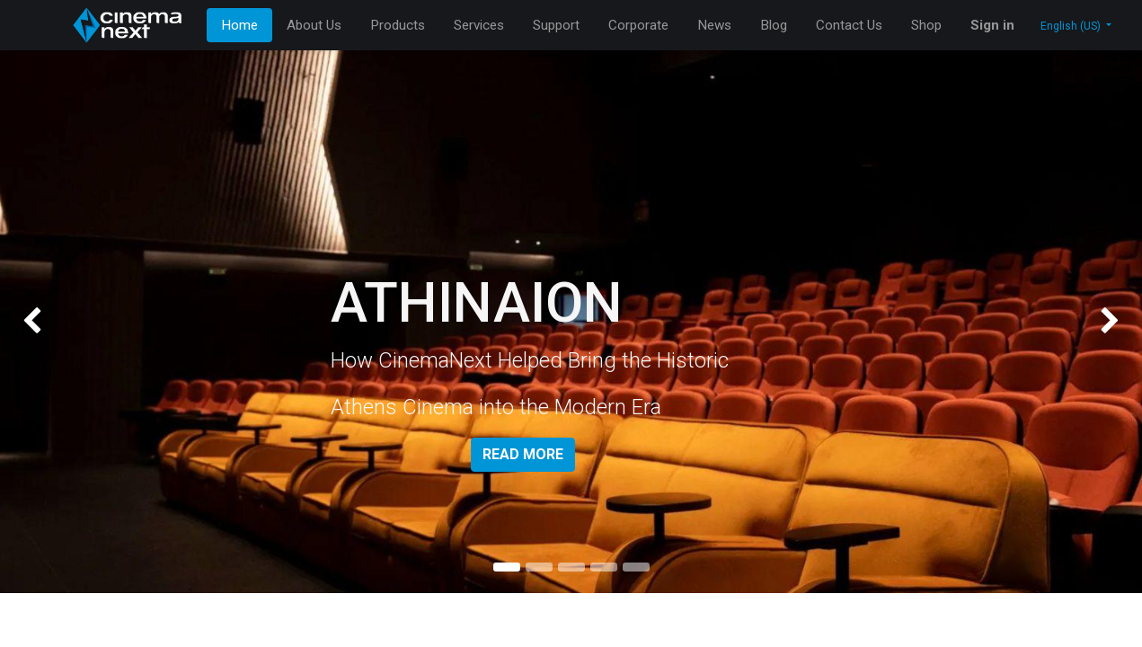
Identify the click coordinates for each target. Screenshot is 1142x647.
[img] (46, 321)
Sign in (992, 25)
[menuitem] (239, 25)
